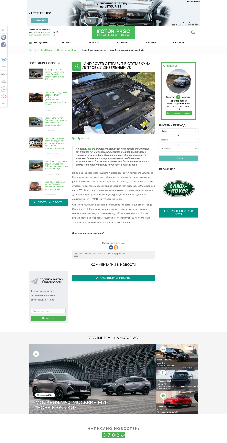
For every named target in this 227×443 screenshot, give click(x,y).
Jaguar (90, 149)
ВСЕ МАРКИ (3, 103)
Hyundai (3, 59)
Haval (3, 52)
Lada (3, 81)
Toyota (3, 96)
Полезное (150, 43)
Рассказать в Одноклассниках (116, 247)
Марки (179, 131)
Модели (179, 140)
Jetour (3, 67)
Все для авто (180, 43)
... (66, 63)
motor (76, 256)
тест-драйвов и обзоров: (39, 35)
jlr (76, 138)
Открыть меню (30, 45)
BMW (3, 37)
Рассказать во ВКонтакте (111, 247)
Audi (3, 30)
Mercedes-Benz (3, 89)
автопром (85, 138)
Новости (94, 43)
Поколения (179, 149)
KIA (3, 74)
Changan (3, 45)
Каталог (66, 43)
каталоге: (46, 32)
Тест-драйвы (41, 43)
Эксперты (122, 43)
